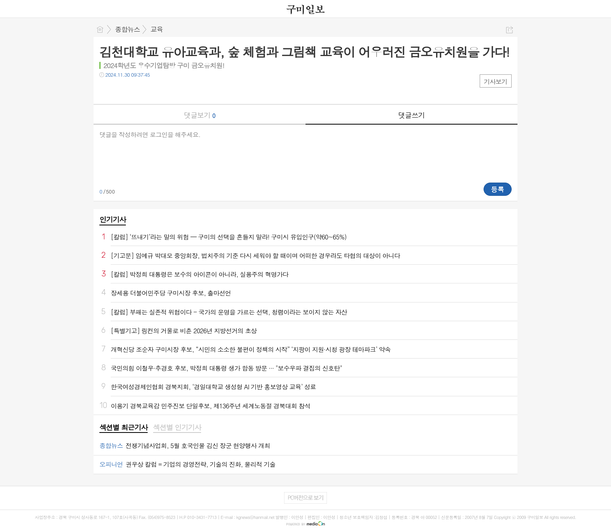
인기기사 (112, 219)
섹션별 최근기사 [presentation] (123, 427)
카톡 (137, 90)
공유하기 (509, 29)
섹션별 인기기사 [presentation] (177, 427)
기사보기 (495, 81)
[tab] (123, 428)
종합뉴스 (127, 29)
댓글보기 (199, 115)
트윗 (122, 90)
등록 (497, 189)
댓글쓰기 (411, 115)
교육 (156, 29)
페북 (106, 90)
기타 (153, 90)
